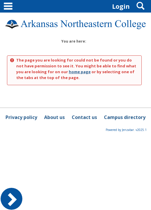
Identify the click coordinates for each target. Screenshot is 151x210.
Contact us (84, 117)
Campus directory (124, 117)
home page (80, 71)
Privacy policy (21, 117)
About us (54, 117)
